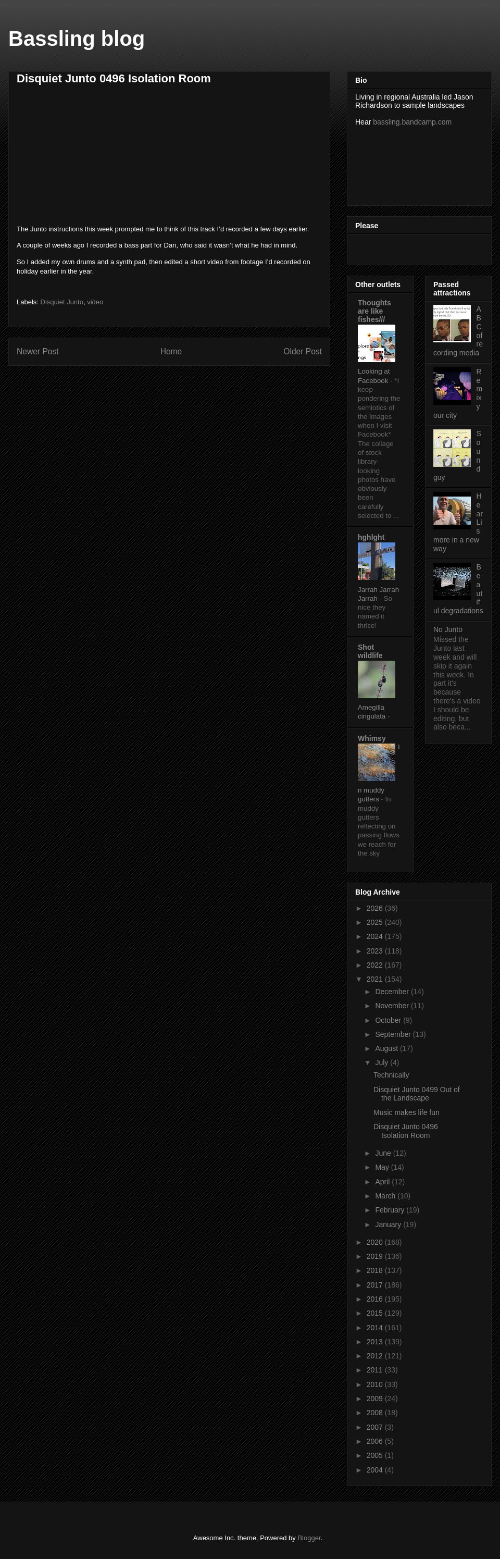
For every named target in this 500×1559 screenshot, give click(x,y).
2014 (376, 1327)
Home (171, 351)
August (387, 1048)
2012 (376, 1356)
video (95, 302)
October (389, 1020)
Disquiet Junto (62, 302)
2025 (376, 922)
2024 (376, 936)
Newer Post (38, 351)
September (394, 1034)
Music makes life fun (406, 1112)
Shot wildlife (370, 651)
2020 (376, 1242)
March (386, 1196)
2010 (376, 1384)
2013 (376, 1342)
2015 (376, 1313)
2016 (376, 1299)
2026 (376, 908)
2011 (376, 1370)
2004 (376, 1470)
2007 (376, 1427)
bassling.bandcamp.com (412, 122)
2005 (376, 1455)
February (390, 1210)
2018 (376, 1270)
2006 (376, 1441)
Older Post (302, 351)
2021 (376, 979)
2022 (376, 965)
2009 (376, 1398)
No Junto (448, 629)
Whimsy (372, 738)
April (383, 1182)
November (392, 1005)
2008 (376, 1412)
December (392, 991)
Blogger (308, 1538)
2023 (376, 951)
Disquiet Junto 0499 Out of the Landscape (416, 1094)
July (382, 1062)
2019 (376, 1256)
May (383, 1167)
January (389, 1224)
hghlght (371, 537)
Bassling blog (76, 38)
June (384, 1153)
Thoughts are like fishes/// (374, 311)
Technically (391, 1075)
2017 (376, 1285)
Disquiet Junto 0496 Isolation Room (405, 1131)
